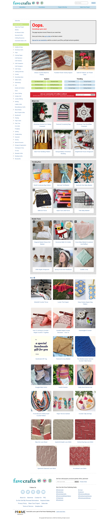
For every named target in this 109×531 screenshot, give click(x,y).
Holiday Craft (18, 96)
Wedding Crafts (19, 156)
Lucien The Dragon (63, 302)
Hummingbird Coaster (85, 330)
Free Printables (72, 81)
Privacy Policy (63, 95)
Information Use (70, 95)
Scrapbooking (18, 134)
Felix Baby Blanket (84, 210)
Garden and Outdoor (20, 88)
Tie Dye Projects (87, 81)
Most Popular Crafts (20, 112)
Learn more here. (60, 511)
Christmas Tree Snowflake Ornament (84, 125)
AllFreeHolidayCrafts (61, 494)
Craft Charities (18, 60)
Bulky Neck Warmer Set (85, 387)
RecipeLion (81, 492)
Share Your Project (19, 27)
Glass (16, 90)
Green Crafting (18, 93)
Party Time (17, 123)
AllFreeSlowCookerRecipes (85, 496)
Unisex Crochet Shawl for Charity (41, 73)
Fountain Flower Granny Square (63, 72)
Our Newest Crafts (19, 32)
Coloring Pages (18, 55)
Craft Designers (19, 66)
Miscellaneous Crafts (20, 107)
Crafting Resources (19, 38)
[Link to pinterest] (33, 492)
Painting (17, 118)
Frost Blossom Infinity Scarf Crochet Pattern (41, 415)
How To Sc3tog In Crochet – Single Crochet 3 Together (41, 331)
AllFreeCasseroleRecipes (84, 498)
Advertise (30, 497)
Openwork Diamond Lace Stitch (47, 468)
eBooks (17, 29)
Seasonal (17, 137)
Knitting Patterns (87, 88)
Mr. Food (80, 490)
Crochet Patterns (39, 88)
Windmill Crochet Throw (41, 302)
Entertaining (18, 82)
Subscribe (17, 20)
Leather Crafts (18, 104)
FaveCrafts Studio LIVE (20, 40)
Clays (16, 52)
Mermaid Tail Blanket (63, 185)
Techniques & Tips (19, 148)
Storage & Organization (20, 145)
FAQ (44, 497)
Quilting (17, 131)
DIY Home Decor (54, 88)
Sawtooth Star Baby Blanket (84, 185)
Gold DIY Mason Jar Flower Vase (85, 73)
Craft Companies (19, 63)
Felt (16, 85)
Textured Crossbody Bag (63, 124)
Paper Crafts (18, 120)
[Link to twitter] (28, 492)
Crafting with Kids (19, 71)
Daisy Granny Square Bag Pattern (85, 303)
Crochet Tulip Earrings (85, 413)
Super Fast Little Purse (63, 210)
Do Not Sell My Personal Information (27, 500)
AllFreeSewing (59, 500)
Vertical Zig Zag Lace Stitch (85, 442)
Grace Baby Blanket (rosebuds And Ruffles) (84, 243)
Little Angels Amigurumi (42, 269)
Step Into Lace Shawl (41, 442)
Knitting (17, 101)
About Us (23, 497)
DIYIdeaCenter (59, 498)
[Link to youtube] (43, 492)
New (32, 278)
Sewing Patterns (72, 84)
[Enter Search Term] (81, 3)
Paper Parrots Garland (63, 413)
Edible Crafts (18, 79)
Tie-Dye (17, 150)
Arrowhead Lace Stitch (79, 468)
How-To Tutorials (87, 84)
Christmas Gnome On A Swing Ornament (42, 125)
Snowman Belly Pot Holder (63, 242)
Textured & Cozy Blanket (63, 359)
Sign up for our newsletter (39, 40)
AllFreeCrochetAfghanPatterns (63, 496)
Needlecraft (18, 115)
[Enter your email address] (65, 481)
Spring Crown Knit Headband (63, 269)
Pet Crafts (17, 126)
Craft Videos (18, 69)
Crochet (17, 74)
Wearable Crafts (19, 153)
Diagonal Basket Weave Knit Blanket (42, 243)
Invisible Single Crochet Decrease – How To (63, 331)
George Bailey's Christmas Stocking (63, 152)
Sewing (17, 139)
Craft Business (18, 58)
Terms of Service (28, 506)
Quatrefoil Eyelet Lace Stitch (63, 442)
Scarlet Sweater (63, 387)
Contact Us (38, 497)
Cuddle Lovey (84, 269)
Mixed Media (18, 109)
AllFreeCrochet (59, 490)
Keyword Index (44, 500)
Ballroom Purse (42, 210)
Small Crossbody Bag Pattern (42, 185)
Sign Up (92, 94)
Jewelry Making (19, 99)
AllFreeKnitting (59, 492)
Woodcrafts (18, 158)
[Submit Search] (93, 3)
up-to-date (48, 36)
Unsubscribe (39, 506)
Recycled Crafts (19, 35)
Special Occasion (19, 142)
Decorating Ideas (19, 77)
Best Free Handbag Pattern (42, 151)
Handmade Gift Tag (41, 359)
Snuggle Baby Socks (41, 387)
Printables (17, 129)
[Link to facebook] (23, 492)
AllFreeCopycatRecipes (84, 494)
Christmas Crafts (19, 50)
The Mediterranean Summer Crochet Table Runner (85, 360)
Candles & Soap (19, 47)
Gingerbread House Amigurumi (84, 151)
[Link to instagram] (38, 492)
